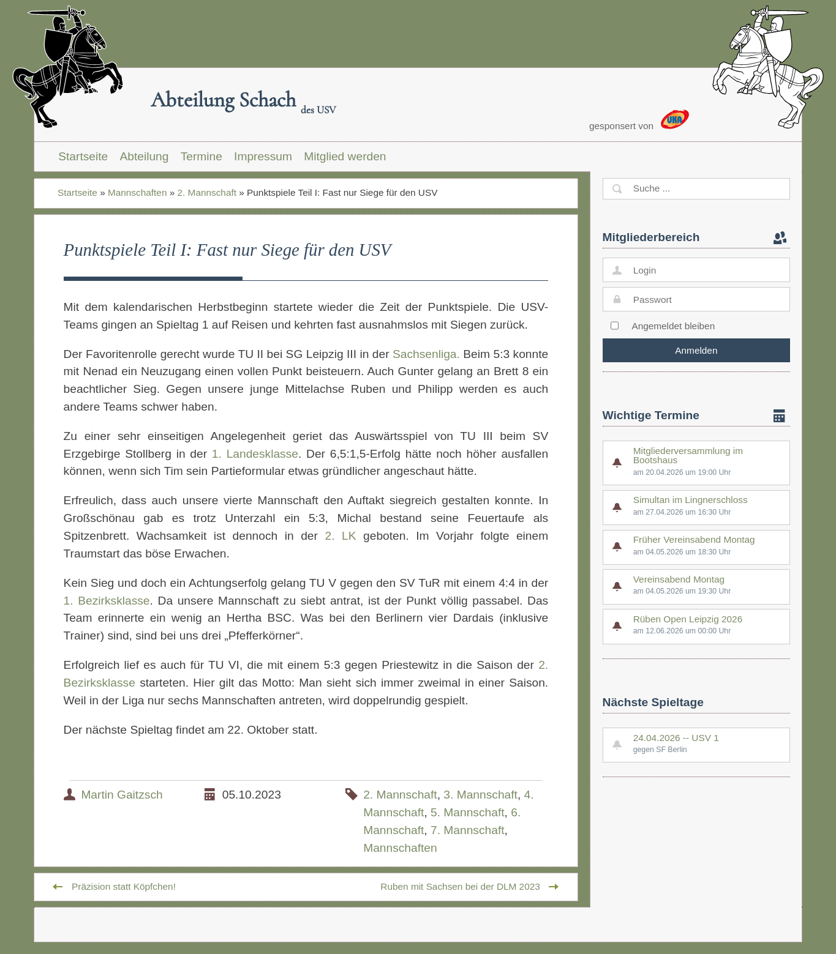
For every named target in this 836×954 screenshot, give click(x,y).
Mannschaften (137, 192)
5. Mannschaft (468, 812)
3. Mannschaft (480, 794)
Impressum (263, 156)
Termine (201, 156)
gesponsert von (639, 120)
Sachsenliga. (426, 354)
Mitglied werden (345, 156)
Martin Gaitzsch (121, 794)
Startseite (83, 156)
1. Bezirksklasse (107, 600)
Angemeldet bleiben (673, 326)
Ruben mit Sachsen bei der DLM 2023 (460, 886)
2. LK (340, 535)
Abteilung (143, 156)
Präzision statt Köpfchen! (124, 886)
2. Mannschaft (207, 192)
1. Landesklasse (255, 453)
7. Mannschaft (468, 830)
